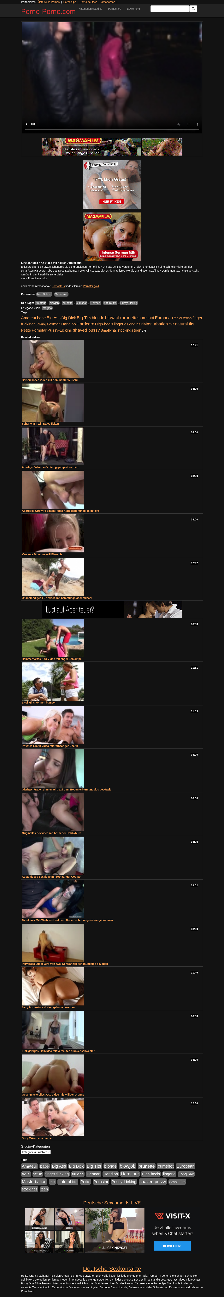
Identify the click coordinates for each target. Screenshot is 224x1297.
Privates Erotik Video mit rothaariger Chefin (50, 745)
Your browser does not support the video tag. (112, 77)
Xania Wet (61, 294)
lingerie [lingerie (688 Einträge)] (120, 324)
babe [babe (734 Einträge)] (41, 318)
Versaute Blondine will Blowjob (42, 554)
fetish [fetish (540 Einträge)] (187, 318)
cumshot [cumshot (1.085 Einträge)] (146, 317)
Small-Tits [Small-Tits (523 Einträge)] (108, 330)
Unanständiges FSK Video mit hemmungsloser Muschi (57, 597)
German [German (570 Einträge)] (54, 324)
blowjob (54, 302)
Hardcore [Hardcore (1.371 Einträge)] (85, 324)
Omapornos (108, 1)
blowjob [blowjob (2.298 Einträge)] (113, 317)
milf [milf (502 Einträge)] (171, 324)
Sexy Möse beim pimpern (38, 1138)
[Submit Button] (193, 8)
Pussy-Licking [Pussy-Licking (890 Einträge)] (59, 330)
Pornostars (114, 8)
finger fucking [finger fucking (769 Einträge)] (57, 1174)
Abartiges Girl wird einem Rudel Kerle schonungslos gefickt (60, 510)
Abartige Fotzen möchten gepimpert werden (50, 467)
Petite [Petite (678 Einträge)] (26, 330)
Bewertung (133, 8)
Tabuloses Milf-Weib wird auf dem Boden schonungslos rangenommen (67, 920)
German (95, 302)
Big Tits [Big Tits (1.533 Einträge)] (84, 317)
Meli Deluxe (44, 294)
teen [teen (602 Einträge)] (137, 330)
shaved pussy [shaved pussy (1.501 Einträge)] (86, 330)
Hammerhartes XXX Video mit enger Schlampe (52, 659)
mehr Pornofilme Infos (34, 278)
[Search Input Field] (169, 8)
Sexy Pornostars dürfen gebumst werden (48, 1007)
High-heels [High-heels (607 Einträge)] (104, 324)
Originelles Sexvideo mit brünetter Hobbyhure (51, 833)
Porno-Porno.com (48, 11)
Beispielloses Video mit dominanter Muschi (50, 380)
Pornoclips (69, 1)
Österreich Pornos (49, 1)
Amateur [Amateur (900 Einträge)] (28, 318)
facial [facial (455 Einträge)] (178, 318)
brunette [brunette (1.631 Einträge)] (129, 317)
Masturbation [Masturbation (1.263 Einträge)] (155, 324)
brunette (68, 302)
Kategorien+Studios (90, 8)
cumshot (81, 302)
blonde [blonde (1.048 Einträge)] (98, 318)
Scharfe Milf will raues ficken (40, 423)
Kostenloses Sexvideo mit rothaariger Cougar (51, 876)
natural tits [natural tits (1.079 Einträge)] (184, 324)
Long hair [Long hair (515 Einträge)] (134, 324)
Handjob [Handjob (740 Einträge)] (68, 324)
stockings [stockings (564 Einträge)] (125, 330)
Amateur (41, 302)
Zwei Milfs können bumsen (39, 702)
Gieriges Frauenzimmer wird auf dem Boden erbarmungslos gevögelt (66, 789)
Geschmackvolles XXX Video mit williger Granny (53, 1094)
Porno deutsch (88, 1)
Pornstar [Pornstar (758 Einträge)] (39, 330)
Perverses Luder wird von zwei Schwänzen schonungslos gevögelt (65, 963)
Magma (47, 308)
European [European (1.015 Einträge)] (164, 318)
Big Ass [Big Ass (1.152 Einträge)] (54, 317)
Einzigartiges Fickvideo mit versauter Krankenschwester (58, 1051)
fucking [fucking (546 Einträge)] (40, 324)
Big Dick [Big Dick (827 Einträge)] (68, 318)
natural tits (110, 302)
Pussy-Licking (128, 302)
